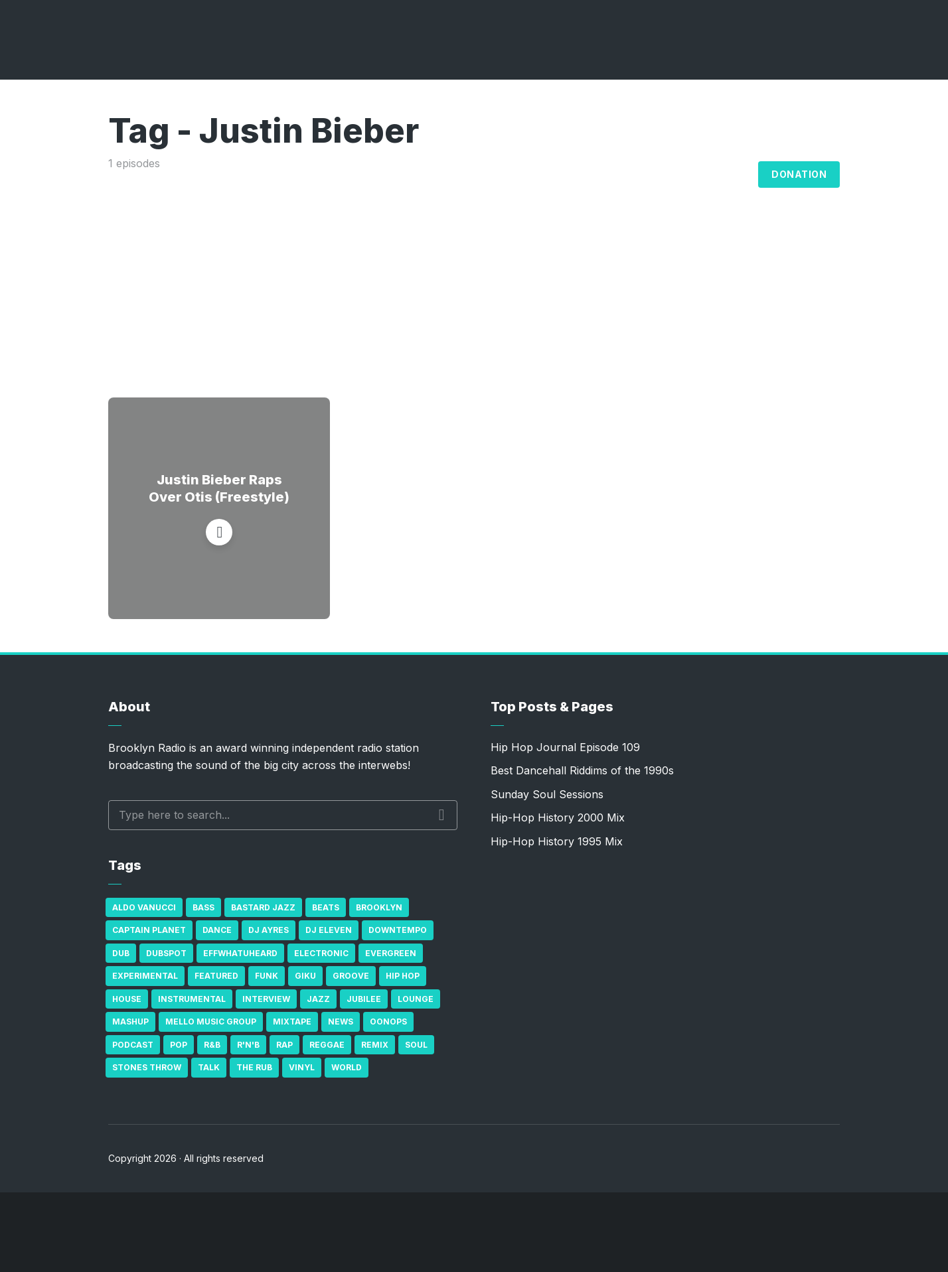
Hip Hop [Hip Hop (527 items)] (403, 976)
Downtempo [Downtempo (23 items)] (397, 930)
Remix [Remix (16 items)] (374, 1045)
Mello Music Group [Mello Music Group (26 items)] (210, 1021)
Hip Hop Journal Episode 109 (565, 747)
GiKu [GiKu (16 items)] (305, 976)
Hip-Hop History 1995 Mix (557, 841)
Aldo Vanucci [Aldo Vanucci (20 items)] (144, 907)
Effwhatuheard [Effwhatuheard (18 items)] (240, 953)
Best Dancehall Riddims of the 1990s (582, 770)
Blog (733, 174)
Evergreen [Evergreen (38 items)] (390, 953)
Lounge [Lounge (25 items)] (416, 999)
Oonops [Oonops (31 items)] (388, 1021)
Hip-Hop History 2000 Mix (558, 817)
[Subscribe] (875, 1232)
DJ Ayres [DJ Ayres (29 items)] (268, 930)
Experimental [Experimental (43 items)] (145, 976)
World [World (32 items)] (346, 1067)
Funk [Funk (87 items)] (266, 976)
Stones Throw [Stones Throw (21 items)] (146, 1067)
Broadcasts (580, 174)
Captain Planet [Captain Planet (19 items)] (149, 930)
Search (442, 815)
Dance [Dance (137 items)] (217, 930)
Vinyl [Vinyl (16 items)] (302, 1067)
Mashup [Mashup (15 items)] (130, 1021)
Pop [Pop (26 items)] (178, 1045)
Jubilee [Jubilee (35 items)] (364, 999)
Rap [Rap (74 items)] (284, 1045)
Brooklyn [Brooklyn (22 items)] (379, 907)
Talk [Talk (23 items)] (209, 1067)
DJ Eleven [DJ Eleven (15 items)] (328, 930)
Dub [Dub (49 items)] (120, 953)
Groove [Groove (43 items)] (351, 976)
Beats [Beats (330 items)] (325, 907)
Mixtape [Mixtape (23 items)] (292, 1021)
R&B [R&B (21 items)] (212, 1045)
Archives (666, 174)
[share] (915, 1232)
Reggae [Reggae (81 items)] (327, 1045)
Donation (799, 174)
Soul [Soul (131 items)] (416, 1045)
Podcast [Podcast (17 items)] (132, 1045)
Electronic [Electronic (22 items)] (321, 953)
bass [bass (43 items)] (203, 907)
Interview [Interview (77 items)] (266, 999)
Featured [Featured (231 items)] (216, 976)
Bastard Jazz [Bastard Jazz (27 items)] (263, 907)
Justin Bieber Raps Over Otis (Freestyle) (219, 488)
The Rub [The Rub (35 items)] (254, 1067)
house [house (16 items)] (126, 999)
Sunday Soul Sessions (547, 794)
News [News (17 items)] (340, 1021)
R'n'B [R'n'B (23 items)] (248, 1045)
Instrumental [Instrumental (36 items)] (192, 999)
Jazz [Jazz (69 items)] (318, 999)
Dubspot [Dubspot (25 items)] (166, 953)
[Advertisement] (474, 271)
